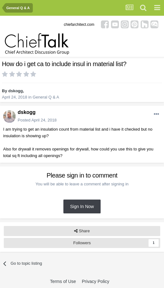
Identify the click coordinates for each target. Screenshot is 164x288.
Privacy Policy (95, 281)
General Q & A (46, 97)
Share (82, 231)
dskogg (15, 90)
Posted (37, 120)
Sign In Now (82, 206)
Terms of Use (63, 281)
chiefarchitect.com (79, 24)
